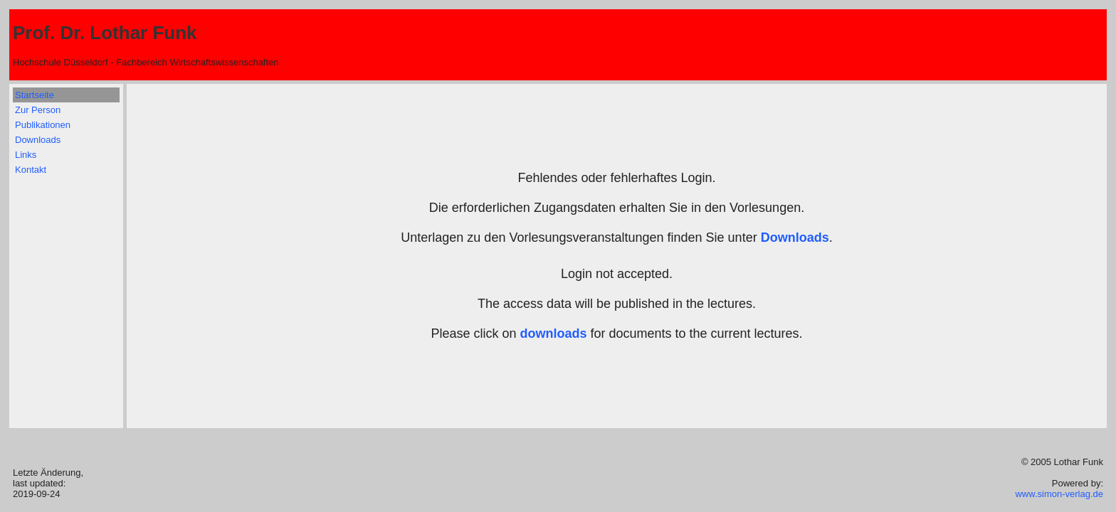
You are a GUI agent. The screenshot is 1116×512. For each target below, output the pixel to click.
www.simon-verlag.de (1059, 494)
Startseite (34, 95)
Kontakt (30, 169)
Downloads (37, 139)
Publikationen (42, 124)
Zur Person (37, 110)
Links (25, 154)
